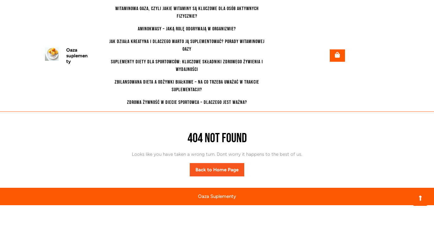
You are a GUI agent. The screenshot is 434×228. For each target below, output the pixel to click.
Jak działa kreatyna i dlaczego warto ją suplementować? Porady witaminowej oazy (187, 45)
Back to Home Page (219, 171)
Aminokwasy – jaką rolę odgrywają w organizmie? (187, 29)
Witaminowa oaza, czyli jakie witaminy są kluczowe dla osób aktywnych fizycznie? (187, 12)
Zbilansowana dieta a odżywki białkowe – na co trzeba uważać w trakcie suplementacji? (187, 86)
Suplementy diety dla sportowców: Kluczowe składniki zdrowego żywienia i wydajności (187, 66)
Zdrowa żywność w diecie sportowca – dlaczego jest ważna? (187, 102)
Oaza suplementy (77, 55)
